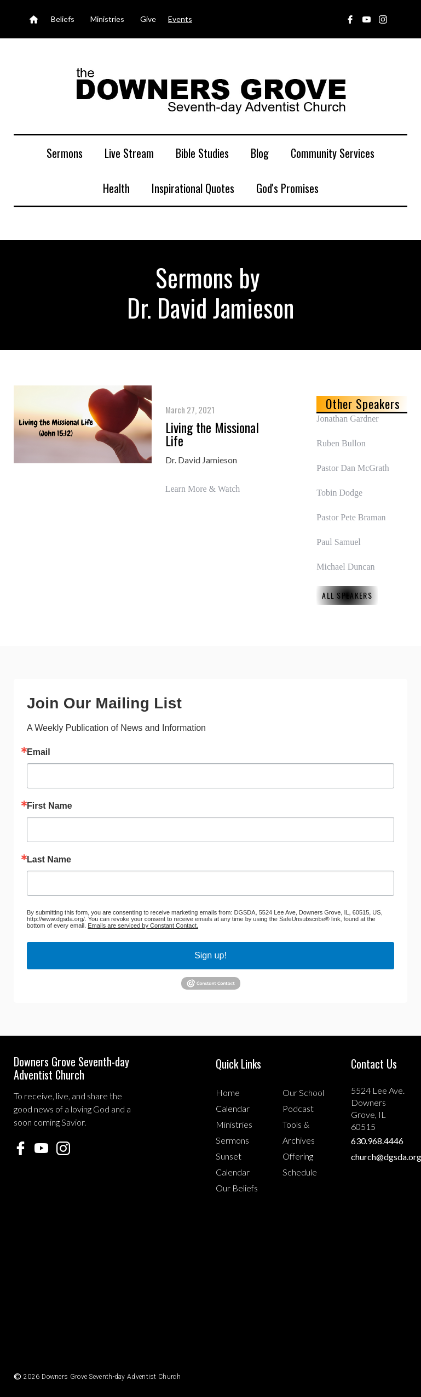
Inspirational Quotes (193, 188)
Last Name (49, 859)
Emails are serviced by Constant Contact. (143, 925)
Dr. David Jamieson (201, 460)
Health (116, 188)
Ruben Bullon (340, 443)
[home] (211, 90)
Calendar (233, 1108)
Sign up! (210, 955)
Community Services (332, 153)
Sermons (65, 153)
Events (180, 19)
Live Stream (129, 153)
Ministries (234, 1124)
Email (38, 752)
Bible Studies (202, 153)
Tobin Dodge (339, 492)
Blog (260, 153)
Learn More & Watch (202, 488)
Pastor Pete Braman (350, 517)
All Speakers (347, 595)
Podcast (298, 1108)
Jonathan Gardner (347, 418)
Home (228, 1092)
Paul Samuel (338, 542)
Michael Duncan (345, 566)
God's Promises (287, 188)
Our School (303, 1092)
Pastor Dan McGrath (352, 468)
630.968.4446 (377, 1140)
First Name (49, 806)
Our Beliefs (237, 1188)
